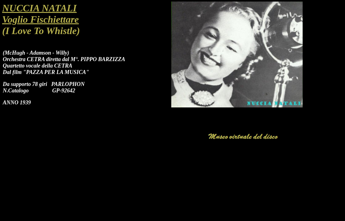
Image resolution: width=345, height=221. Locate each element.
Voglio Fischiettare (40, 19)
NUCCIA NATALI (39, 8)
